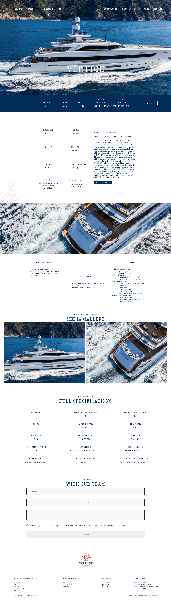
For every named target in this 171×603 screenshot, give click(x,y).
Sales (32, 10)
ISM (59, 10)
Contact (158, 10)
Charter (19, 10)
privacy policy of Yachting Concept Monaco (111, 525)
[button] (1, 353)
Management (47, 10)
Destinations (130, 10)
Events (145, 10)
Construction (111, 10)
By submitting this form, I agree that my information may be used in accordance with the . (78, 525)
